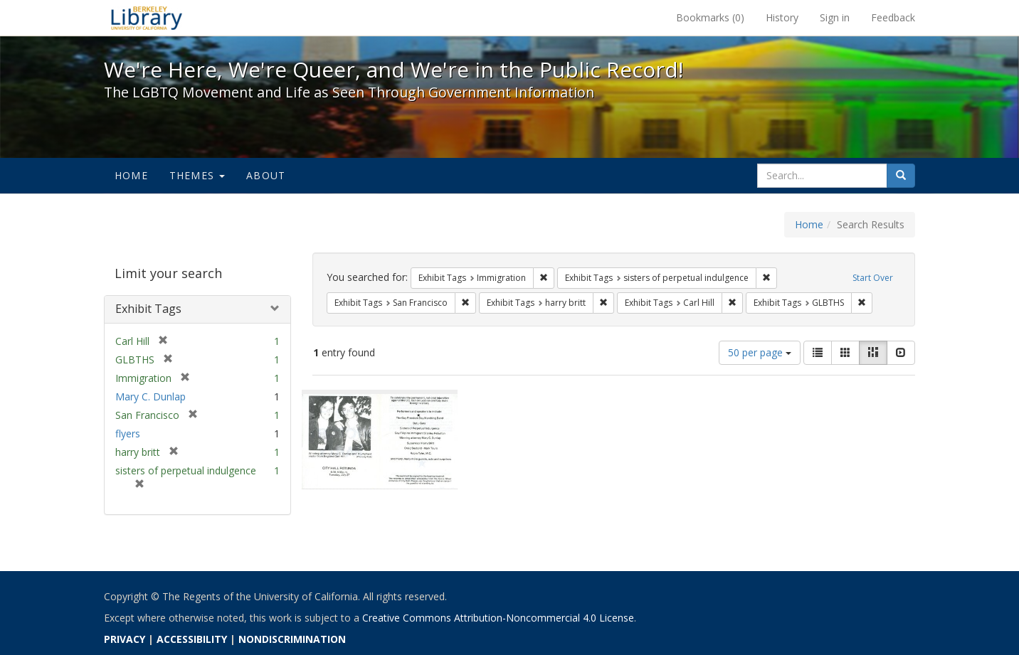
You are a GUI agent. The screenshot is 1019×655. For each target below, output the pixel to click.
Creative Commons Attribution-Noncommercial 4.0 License (498, 617)
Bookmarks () (710, 17)
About (265, 175)
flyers (127, 433)
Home (131, 175)
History (782, 17)
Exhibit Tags (148, 308)
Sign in (835, 17)
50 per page (759, 352)
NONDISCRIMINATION (292, 639)
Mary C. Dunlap (150, 396)
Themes (197, 175)
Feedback (893, 17)
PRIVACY (124, 639)
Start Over (872, 278)
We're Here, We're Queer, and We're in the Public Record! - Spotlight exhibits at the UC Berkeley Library (146, 18)
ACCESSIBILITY (192, 639)
